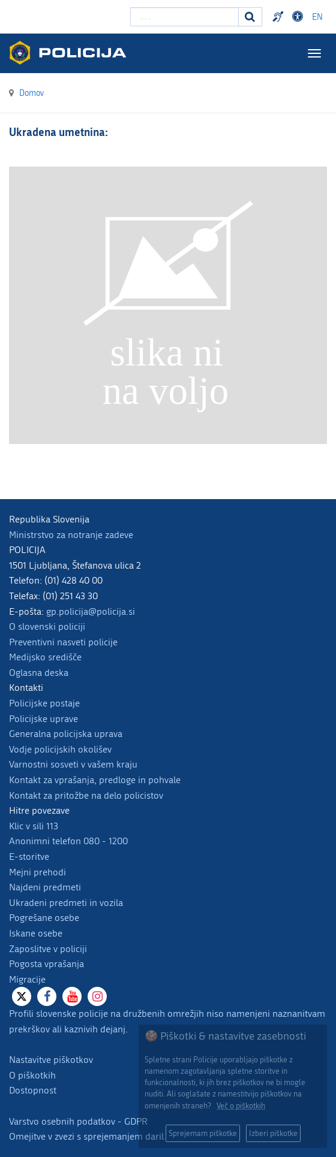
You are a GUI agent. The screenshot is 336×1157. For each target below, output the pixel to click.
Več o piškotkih (241, 1105)
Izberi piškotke (273, 1133)
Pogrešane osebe (44, 917)
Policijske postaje (44, 703)
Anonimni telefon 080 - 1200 (68, 841)
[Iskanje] (250, 16)
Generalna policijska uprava (65, 733)
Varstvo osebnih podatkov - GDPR (78, 1121)
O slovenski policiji (47, 626)
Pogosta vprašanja (46, 963)
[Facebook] (46, 996)
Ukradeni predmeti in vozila (66, 902)
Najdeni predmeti (45, 887)
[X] (21, 996)
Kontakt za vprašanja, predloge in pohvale (95, 780)
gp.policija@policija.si (90, 611)
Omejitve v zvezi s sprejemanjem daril (86, 1136)
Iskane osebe (35, 933)
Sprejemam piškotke (203, 1133)
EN (317, 17)
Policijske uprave (43, 718)
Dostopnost (32, 1090)
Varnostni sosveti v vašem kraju (73, 764)
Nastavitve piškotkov (51, 1059)
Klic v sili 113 (33, 826)
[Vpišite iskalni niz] (184, 16)
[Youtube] (72, 996)
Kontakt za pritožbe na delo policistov (86, 795)
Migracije (27, 979)
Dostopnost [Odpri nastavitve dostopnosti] (299, 16)
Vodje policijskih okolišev (60, 749)
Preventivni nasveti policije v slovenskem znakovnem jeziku (279, 16)
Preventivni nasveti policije (63, 642)
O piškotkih (32, 1075)
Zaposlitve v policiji (48, 948)
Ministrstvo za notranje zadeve (71, 534)
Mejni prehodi (37, 872)
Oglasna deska (38, 672)
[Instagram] (97, 996)
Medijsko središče (45, 657)
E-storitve (29, 856)
